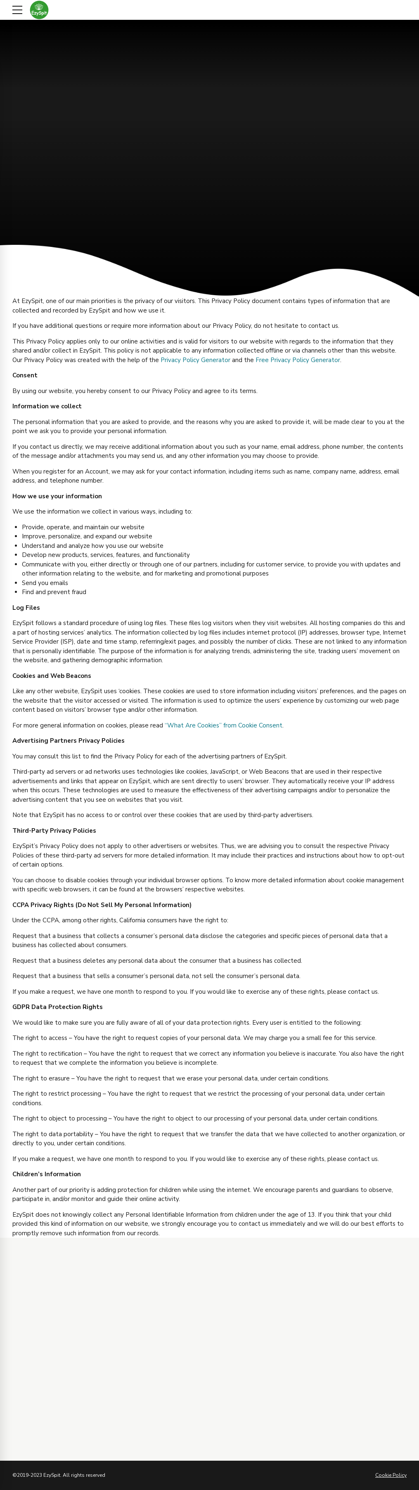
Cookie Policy (391, 1475)
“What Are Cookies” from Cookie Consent (223, 725)
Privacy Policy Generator (195, 360)
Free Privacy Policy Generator (298, 360)
